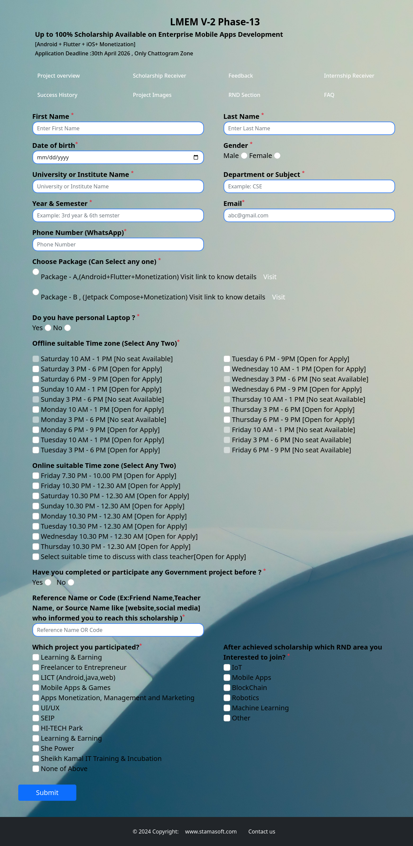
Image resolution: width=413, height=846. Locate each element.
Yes (37, 327)
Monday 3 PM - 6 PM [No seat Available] (103, 419)
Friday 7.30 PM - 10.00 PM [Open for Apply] (109, 475)
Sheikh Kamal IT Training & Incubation (101, 758)
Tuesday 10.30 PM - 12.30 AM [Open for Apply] (114, 526)
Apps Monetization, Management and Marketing (118, 697)
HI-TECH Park (62, 728)
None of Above (64, 768)
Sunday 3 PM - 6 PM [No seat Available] (102, 399)
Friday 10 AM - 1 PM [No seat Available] (293, 429)
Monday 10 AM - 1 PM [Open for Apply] (102, 409)
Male (231, 155)
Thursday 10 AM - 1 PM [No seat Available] (298, 399)
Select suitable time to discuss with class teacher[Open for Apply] (143, 556)
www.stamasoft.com (211, 831)
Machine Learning (260, 707)
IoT (237, 667)
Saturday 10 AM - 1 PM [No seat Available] (107, 358)
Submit (47, 792)
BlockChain (249, 687)
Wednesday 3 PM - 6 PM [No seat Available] (300, 379)
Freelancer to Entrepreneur (84, 667)
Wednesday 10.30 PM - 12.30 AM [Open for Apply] (119, 536)
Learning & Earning (71, 657)
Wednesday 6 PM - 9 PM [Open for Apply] (297, 389)
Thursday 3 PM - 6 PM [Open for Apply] (293, 409)
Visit (270, 276)
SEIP (48, 717)
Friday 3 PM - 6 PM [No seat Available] (291, 439)
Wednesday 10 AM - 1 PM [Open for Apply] (299, 368)
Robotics (245, 697)
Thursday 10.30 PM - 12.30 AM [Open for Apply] (116, 546)
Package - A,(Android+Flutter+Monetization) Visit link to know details (149, 276)
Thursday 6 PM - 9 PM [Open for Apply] (293, 419)
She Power (57, 748)
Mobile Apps (251, 677)
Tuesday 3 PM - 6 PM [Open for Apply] (100, 449)
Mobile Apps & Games (76, 687)
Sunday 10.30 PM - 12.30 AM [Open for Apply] (113, 505)
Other (241, 717)
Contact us (261, 831)
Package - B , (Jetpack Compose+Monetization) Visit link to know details (153, 296)
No (57, 327)
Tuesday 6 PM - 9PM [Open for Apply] (291, 358)
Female (260, 155)
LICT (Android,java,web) (78, 677)
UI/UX (50, 707)
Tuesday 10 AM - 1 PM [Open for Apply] (102, 439)
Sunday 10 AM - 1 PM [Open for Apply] (101, 389)
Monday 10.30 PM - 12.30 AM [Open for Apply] (114, 516)
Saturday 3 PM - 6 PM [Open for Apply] (101, 368)
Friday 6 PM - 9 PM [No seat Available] (291, 449)
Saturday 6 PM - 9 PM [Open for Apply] (101, 379)
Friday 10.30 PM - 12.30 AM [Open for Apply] (111, 485)
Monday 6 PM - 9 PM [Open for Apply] (100, 429)
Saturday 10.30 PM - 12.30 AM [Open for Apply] (115, 495)
